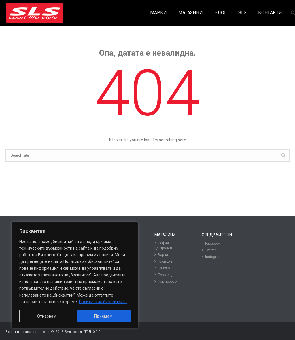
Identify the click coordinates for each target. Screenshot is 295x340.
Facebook (211, 243)
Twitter (209, 250)
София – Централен (163, 245)
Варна (161, 254)
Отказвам (46, 316)
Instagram (212, 256)
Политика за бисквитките (103, 301)
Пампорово (165, 281)
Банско (162, 268)
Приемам (103, 316)
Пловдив (163, 261)
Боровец (163, 275)
